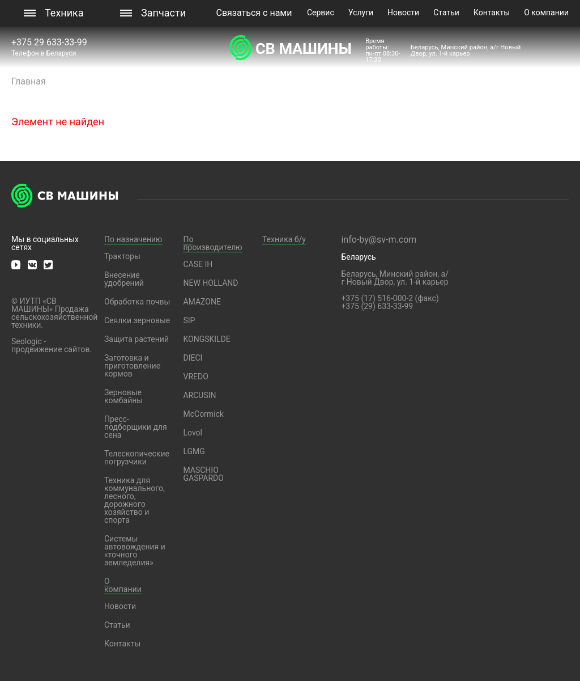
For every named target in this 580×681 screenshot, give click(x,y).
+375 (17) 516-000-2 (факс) (389, 298)
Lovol (192, 432)
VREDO (195, 376)
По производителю (212, 243)
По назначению (133, 239)
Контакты (492, 12)
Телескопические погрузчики (136, 457)
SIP (189, 320)
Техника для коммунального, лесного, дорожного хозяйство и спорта (134, 500)
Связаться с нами (254, 12)
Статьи (446, 12)
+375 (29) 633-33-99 (377, 306)
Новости (403, 12)
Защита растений (136, 339)
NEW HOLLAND (210, 282)
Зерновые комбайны (123, 396)
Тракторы (122, 256)
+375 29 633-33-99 (50, 42)
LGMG (193, 451)
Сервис (320, 12)
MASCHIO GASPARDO (203, 474)
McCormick (203, 413)
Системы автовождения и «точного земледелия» (134, 550)
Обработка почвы (137, 301)
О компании (546, 12)
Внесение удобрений (124, 278)
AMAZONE (201, 301)
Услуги (360, 12)
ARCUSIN (199, 395)
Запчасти (163, 13)
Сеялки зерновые (137, 320)
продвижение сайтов (50, 349)
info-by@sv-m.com (378, 239)
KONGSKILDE (206, 339)
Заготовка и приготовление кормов (132, 365)
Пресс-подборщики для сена (135, 426)
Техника (64, 13)
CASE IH (197, 264)
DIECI (192, 357)
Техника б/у (284, 239)
